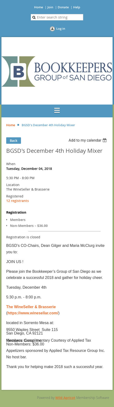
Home (38, 7)
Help (76, 7)
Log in (60, 28)
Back (13, 140)
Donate (63, 7)
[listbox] (88, 140)
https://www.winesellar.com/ (32, 313)
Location (13, 184)
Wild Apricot (65, 397)
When (11, 164)
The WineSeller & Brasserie (31, 307)
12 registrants (17, 200)
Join (50, 7)
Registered (14, 196)
